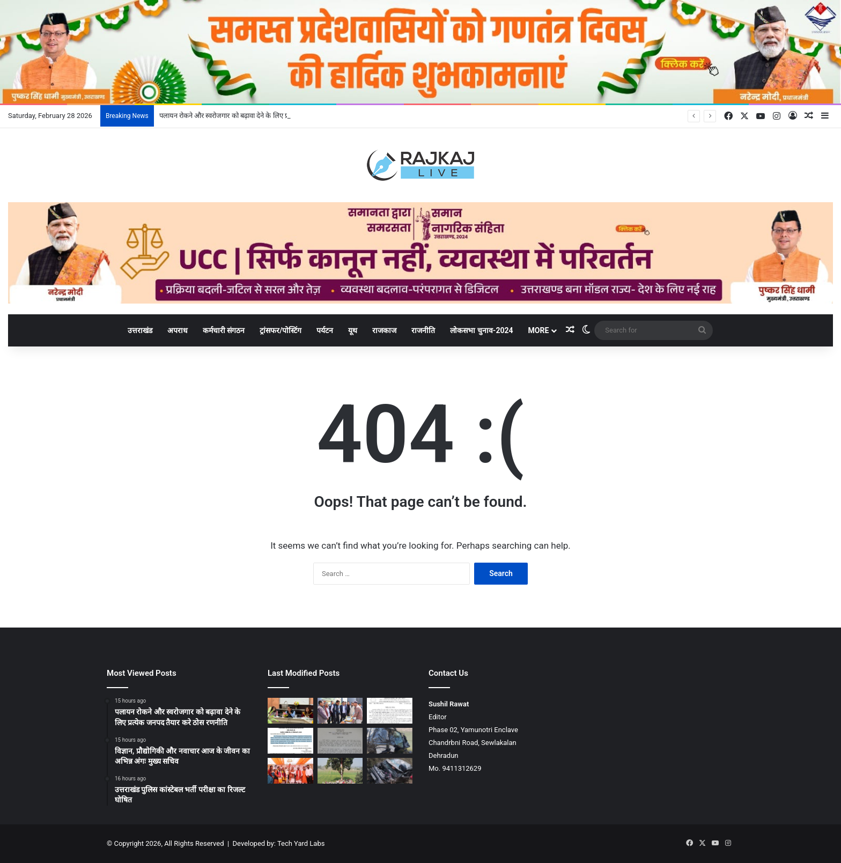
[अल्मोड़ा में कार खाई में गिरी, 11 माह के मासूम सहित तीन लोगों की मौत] (389, 771)
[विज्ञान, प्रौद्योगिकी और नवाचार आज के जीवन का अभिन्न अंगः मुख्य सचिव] (340, 711)
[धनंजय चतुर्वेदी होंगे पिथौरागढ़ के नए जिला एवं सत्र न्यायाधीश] (290, 741)
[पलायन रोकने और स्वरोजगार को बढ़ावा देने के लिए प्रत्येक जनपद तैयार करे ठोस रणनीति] (290, 711)
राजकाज (384, 330)
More (538, 330)
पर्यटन (324, 330)
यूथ (352, 330)
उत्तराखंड (140, 330)
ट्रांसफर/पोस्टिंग (280, 330)
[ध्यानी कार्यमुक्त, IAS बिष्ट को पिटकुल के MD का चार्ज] (340, 741)
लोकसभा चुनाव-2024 (481, 330)
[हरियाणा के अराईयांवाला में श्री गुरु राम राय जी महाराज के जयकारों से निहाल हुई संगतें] (340, 771)
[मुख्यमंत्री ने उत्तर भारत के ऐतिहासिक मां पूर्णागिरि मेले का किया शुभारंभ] (290, 771)
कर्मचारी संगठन (224, 330)
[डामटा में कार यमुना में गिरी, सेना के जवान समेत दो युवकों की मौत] (389, 741)
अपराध (177, 330)
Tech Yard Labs (301, 843)
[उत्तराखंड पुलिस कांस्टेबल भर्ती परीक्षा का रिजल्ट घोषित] (389, 711)
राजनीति (423, 330)
